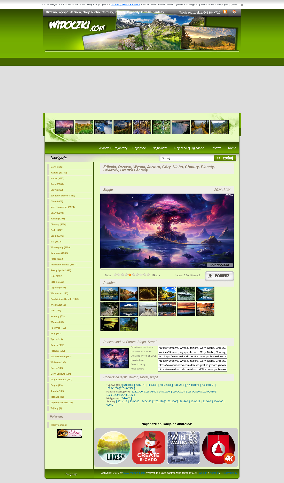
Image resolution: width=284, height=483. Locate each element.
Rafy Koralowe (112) (61, 379)
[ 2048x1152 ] (127, 395)
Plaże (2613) (57, 259)
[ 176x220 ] (159, 401)
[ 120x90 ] (207, 401)
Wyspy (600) (57, 322)
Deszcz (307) (57, 345)
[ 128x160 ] (183, 401)
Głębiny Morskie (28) (62, 402)
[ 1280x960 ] (179, 385)
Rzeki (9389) (57, 184)
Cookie (203, 472)
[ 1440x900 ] (164, 391)
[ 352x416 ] (122, 401)
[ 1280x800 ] (151, 391)
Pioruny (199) (58, 351)
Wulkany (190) (58, 362)
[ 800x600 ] (153, 385)
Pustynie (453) (58, 328)
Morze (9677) (57, 178)
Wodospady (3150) (61, 247)
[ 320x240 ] (134, 401)
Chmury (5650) (58, 224)
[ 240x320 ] (147, 401)
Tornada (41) (57, 397)
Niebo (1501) (57, 282)
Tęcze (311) (57, 339)
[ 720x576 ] (140, 385)
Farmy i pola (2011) (61, 270)
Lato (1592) (57, 276)
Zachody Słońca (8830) (63, 195)
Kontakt (214, 472)
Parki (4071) (57, 230)
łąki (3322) (56, 241)
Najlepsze (139, 148)
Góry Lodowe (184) (61, 374)
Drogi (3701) (57, 236)
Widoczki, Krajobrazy (113, 148)
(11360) (59, 172)
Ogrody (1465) (58, 287)
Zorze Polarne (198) (61, 356)
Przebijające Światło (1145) (65, 299)
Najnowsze (160, 148)
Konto (232, 148)
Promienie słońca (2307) (64, 264)
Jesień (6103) (58, 218)
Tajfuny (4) (56, 408)
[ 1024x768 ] (165, 385)
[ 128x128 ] (195, 401)
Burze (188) (57, 368)
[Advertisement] (142, 82)
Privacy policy (229, 472)
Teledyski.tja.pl (59, 425)
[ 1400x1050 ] (208, 385)
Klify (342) (56, 333)
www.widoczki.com (134, 472)
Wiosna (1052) (58, 305)
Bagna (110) (57, 385)
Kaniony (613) (58, 316)
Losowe (216, 148)
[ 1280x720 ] (137, 391)
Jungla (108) (57, 391)
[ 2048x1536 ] (127, 388)
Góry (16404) (57, 167)
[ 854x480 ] (126, 398)
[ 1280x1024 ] (193, 385)
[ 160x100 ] (171, 401)
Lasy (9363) (57, 190)
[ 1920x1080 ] (208, 391)
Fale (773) (56, 310)
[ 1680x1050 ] (193, 391)
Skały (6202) (57, 213)
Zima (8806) (57, 201)
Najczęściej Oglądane (189, 148)
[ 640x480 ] (128, 385)
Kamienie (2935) (59, 253)
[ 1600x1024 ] (178, 391)
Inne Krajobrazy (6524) (63, 207)
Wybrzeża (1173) (59, 293)
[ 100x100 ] (218, 401)
